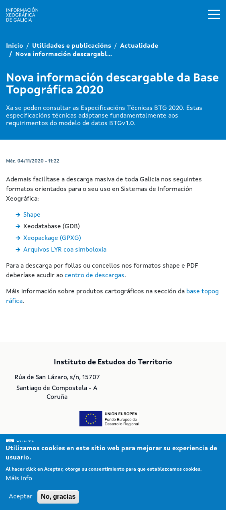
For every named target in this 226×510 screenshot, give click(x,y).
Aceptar (21, 497)
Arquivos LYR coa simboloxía (64, 250)
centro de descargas (94, 275)
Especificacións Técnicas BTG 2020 (132, 108)
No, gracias (58, 496)
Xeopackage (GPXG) (52, 238)
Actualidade (139, 46)
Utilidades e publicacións (71, 46)
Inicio (14, 46)
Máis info (19, 478)
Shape (32, 215)
